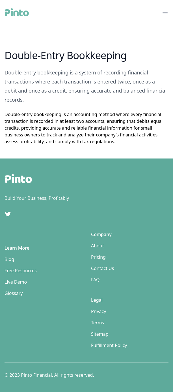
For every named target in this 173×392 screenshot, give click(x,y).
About (97, 246)
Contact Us (102, 268)
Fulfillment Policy (109, 345)
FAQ (95, 280)
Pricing (98, 257)
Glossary (14, 293)
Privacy (98, 311)
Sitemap (100, 334)
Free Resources (21, 270)
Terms (97, 323)
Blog (9, 259)
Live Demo (16, 282)
